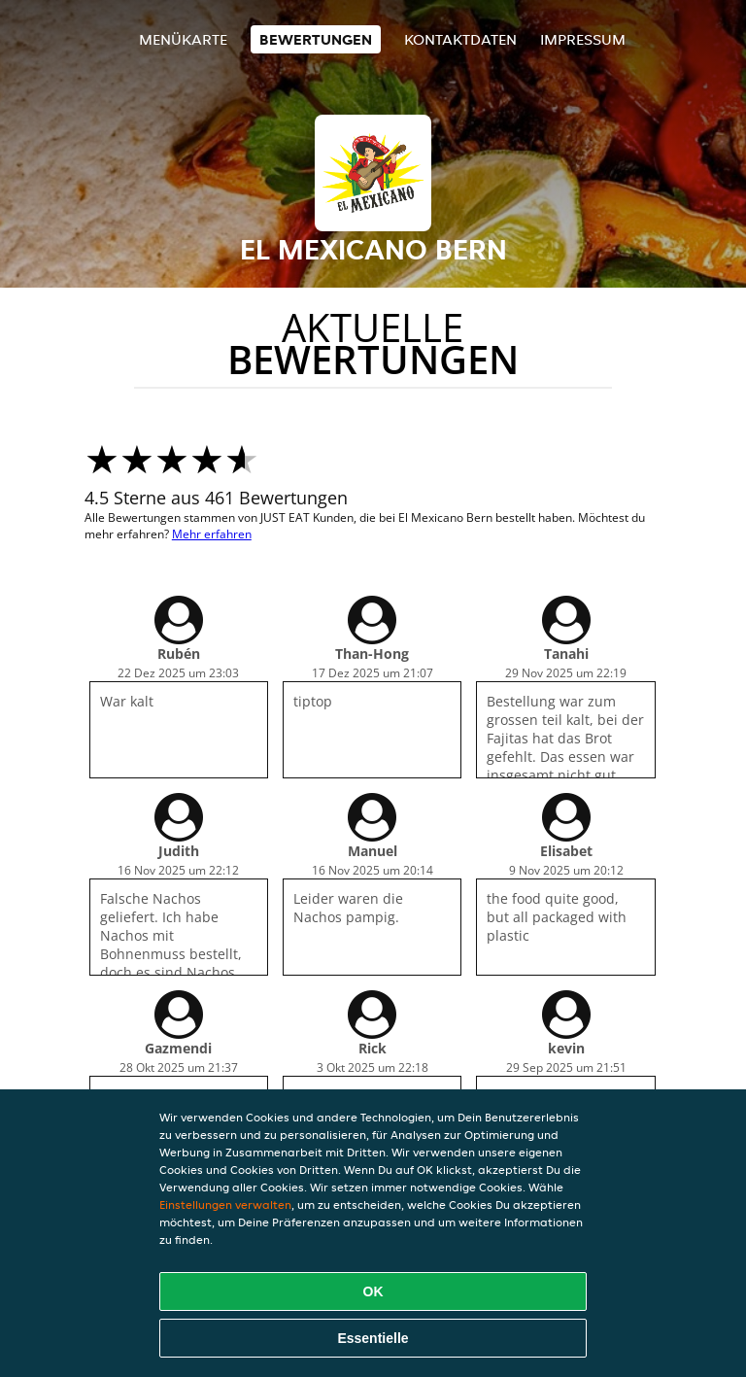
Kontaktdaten (460, 39)
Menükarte (183, 39)
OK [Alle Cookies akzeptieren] (373, 1291)
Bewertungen (315, 39)
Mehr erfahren (212, 534)
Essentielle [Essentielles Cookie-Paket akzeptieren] (372, 1338)
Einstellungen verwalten (225, 1204)
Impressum (583, 39)
